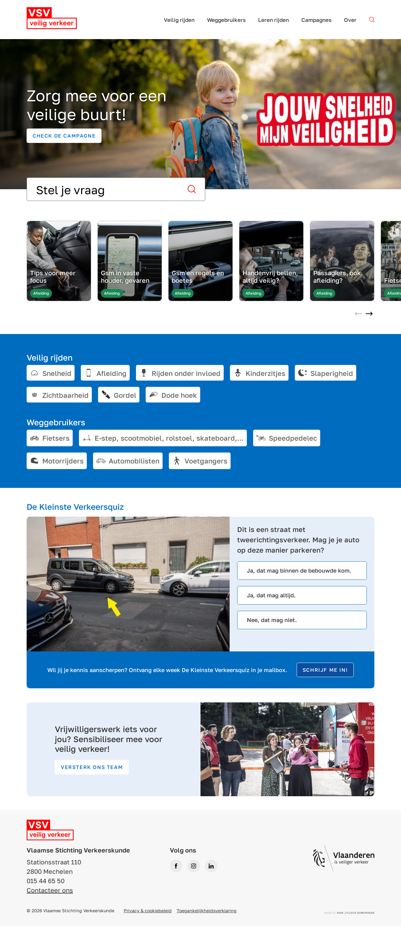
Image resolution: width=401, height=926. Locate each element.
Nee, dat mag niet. (272, 619)
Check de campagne (64, 136)
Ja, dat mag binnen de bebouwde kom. (299, 570)
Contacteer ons (50, 890)
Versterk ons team (92, 767)
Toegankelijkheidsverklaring (207, 910)
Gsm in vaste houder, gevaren (125, 276)
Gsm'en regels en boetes (198, 276)
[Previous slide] (358, 314)
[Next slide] (369, 314)
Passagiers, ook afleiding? (337, 276)
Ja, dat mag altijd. (271, 595)
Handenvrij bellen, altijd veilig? (270, 276)
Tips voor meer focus (53, 276)
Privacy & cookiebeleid (148, 910)
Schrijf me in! (325, 670)
